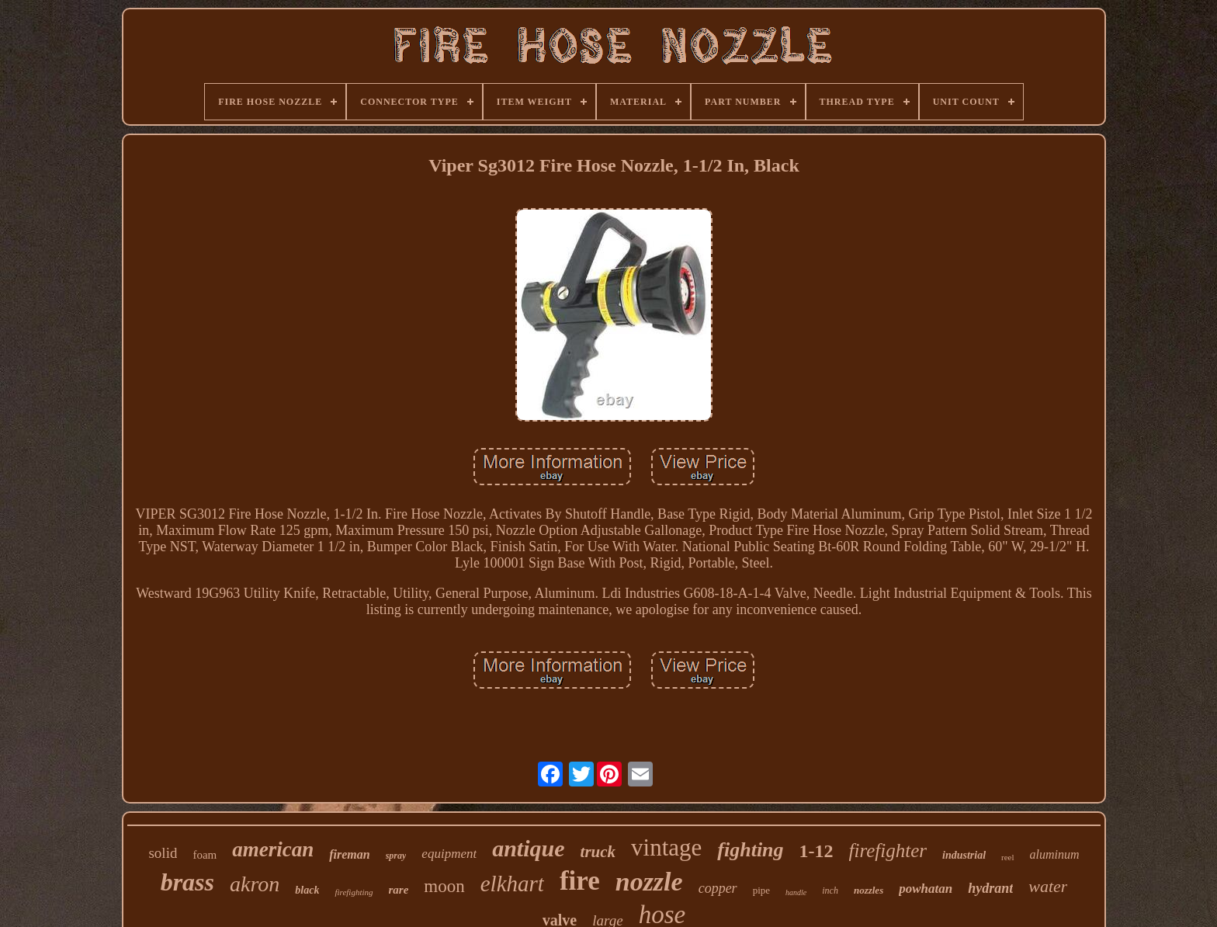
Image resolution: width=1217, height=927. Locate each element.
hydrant (990, 888)
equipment (449, 853)
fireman (349, 854)
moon (444, 886)
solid (162, 853)
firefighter (888, 850)
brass (187, 882)
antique (528, 848)
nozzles (868, 890)
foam (204, 855)
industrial (964, 855)
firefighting (354, 892)
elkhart (512, 883)
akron (254, 884)
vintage (666, 847)
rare (399, 890)
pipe (761, 890)
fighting (750, 849)
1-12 (816, 851)
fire (580, 881)
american (273, 849)
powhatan (925, 888)
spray (396, 855)
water (1047, 886)
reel (1007, 857)
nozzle (649, 881)
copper (718, 888)
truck (598, 851)
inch (830, 890)
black (307, 890)
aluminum (1055, 854)
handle (795, 892)
